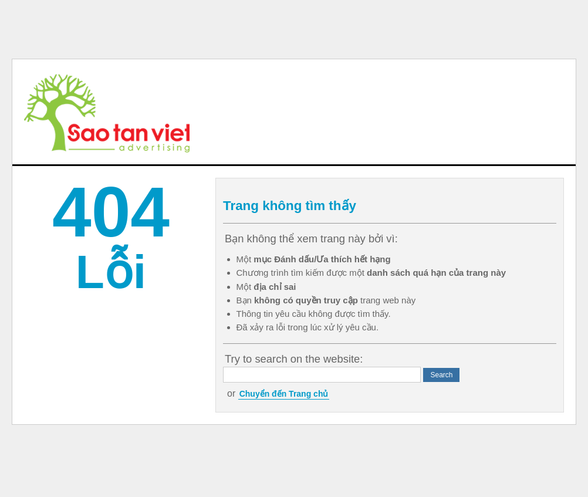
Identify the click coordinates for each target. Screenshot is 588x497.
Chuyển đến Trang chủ (284, 393)
